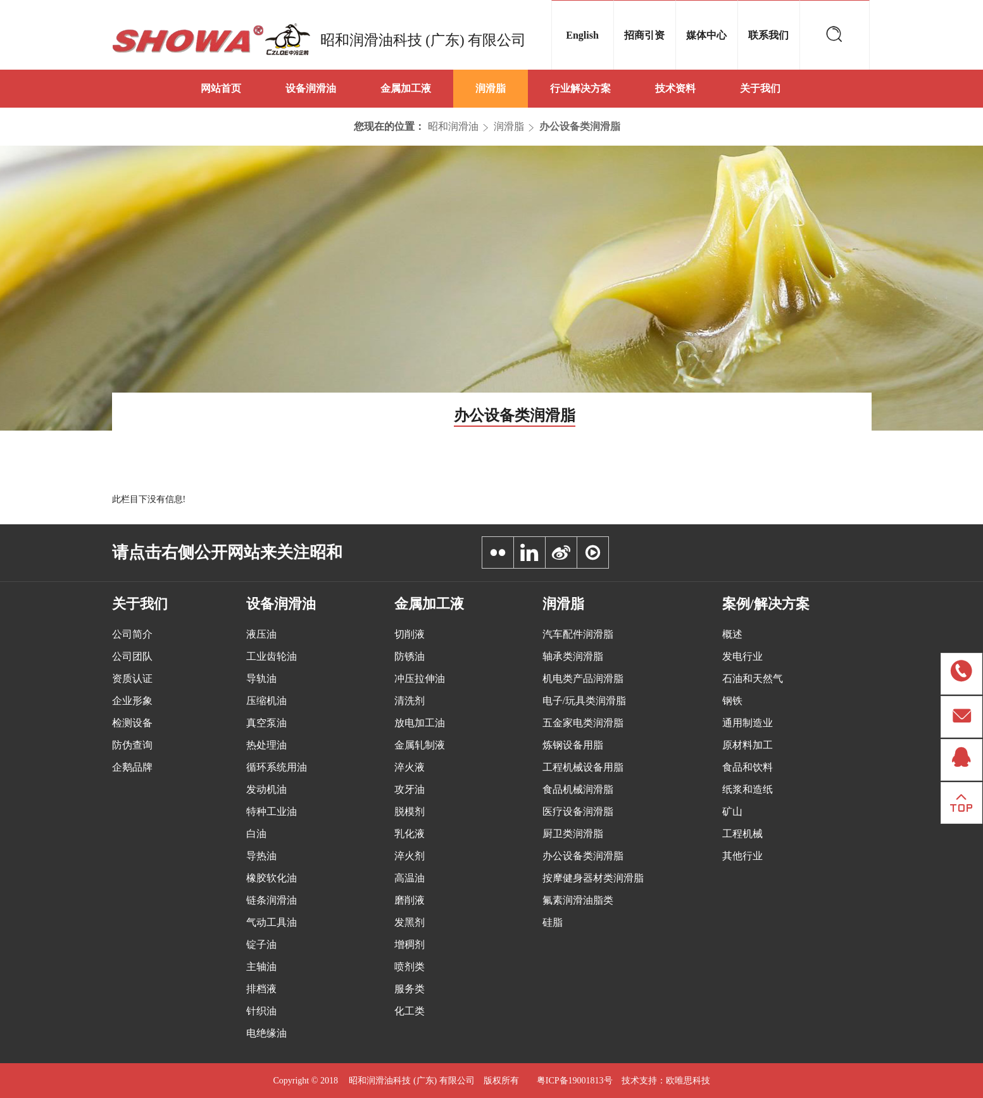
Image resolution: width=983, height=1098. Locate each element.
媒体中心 (706, 35)
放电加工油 (419, 722)
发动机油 (266, 789)
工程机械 (742, 833)
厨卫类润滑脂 (572, 833)
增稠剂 (409, 944)
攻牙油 (409, 789)
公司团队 (132, 656)
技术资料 (675, 88)
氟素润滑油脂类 (577, 900)
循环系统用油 (276, 767)
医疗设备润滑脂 (577, 811)
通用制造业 (747, 722)
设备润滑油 (310, 88)
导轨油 (261, 678)
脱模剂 (409, 811)
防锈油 (409, 656)
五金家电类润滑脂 (582, 722)
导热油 (261, 855)
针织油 (261, 1011)
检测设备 (132, 722)
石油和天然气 (752, 678)
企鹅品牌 (132, 767)
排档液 (261, 988)
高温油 (409, 878)
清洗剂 (409, 700)
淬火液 (409, 767)
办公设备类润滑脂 (579, 126)
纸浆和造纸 (747, 789)
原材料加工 (747, 745)
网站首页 (221, 88)
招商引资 (644, 35)
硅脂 (552, 922)
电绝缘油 (266, 1033)
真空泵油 (266, 722)
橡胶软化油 (271, 878)
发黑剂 (409, 922)
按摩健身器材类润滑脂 (593, 878)
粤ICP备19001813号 (575, 1080)
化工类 (409, 1011)
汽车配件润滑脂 (577, 634)
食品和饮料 (747, 767)
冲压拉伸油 (419, 678)
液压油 (261, 634)
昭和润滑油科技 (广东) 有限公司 (423, 40)
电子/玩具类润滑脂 (584, 700)
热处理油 (266, 745)
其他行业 (742, 855)
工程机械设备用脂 (582, 767)
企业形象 (132, 700)
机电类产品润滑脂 (582, 678)
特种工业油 (271, 811)
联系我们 (768, 35)
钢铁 (732, 700)
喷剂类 (409, 966)
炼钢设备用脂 (572, 745)
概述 (732, 634)
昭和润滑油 (453, 126)
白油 (256, 833)
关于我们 (760, 88)
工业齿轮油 (271, 656)
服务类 (409, 988)
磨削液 (409, 900)
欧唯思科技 (688, 1080)
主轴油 (261, 966)
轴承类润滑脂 (572, 656)
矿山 (732, 811)
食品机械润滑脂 (577, 789)
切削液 (409, 634)
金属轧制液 (419, 745)
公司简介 (132, 634)
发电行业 (742, 656)
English (582, 35)
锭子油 (261, 944)
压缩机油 (266, 700)
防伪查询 (132, 745)
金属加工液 (405, 88)
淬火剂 (409, 855)
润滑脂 (490, 88)
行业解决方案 (580, 88)
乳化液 (409, 833)
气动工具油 (271, 922)
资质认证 (132, 678)
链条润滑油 (271, 900)
